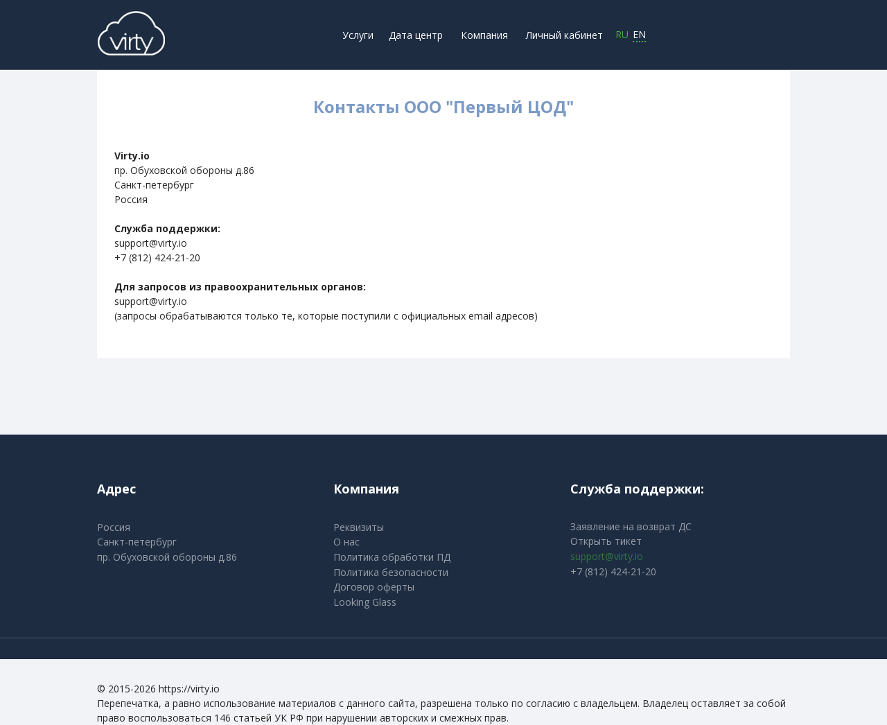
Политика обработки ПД (391, 557)
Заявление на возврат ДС (631, 526)
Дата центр (416, 35)
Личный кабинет (564, 35)
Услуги (358, 35)
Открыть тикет (606, 541)
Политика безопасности (390, 572)
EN (639, 35)
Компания (484, 35)
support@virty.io (606, 556)
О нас (346, 541)
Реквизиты (358, 527)
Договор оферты (373, 586)
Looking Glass (364, 602)
